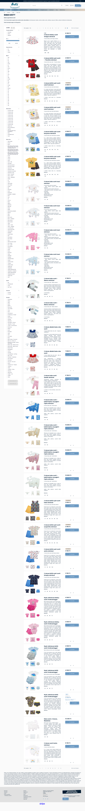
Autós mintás (10, 141)
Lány (8, 50)
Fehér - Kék (10, 161)
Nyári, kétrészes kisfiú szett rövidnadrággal (51, 647)
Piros (9, 240)
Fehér (9, 160)
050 (8, 57)
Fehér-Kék (9, 163)
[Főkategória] (4, 12)
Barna (9, 144)
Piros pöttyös (10, 246)
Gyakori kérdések (7, 794)
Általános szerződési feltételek (48, 790)
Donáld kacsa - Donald (12, 314)
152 (8, 102)
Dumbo (9, 316)
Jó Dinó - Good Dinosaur (12, 325)
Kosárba (75, 702)
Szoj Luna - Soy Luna (11, 361)
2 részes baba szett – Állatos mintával (51, 279)
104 (8, 89)
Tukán (9, 367)
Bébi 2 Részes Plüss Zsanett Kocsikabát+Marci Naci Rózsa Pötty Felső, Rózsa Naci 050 (13, 153)
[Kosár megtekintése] (78, 5)
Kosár (24, 794)
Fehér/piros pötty (11, 169)
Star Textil (9, 287)
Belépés (25, 790)
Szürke (9, 260)
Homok (9, 186)
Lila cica (9, 200)
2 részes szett (10, 113)
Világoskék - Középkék (12, 270)
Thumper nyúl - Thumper (12, 364)
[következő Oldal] (56, 28)
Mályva (9, 203)
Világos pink (10, 275)
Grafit (9, 181)
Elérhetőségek (45, 796)
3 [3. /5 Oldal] (50, 768)
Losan (9, 285)
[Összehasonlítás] (71, 53)
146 (8, 100)
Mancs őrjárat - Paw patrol (12, 339)
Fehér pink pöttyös (11, 164)
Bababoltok (16, 9)
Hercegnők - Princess (12, 322)
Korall (9, 191)
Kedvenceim (26, 795)
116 (8, 92)
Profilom (25, 793)
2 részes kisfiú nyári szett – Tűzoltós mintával (52, 59)
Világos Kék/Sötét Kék (12, 272)
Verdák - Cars (10, 373)
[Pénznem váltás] (67, 5)
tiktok (48, 799)
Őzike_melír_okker (11, 229)
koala (9, 330)
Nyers (9, 215)
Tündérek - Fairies (11, 369)
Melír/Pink (9, 204)
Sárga (9, 254)
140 (8, 99)
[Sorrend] (75, 28)
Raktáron (9, 35)
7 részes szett (10, 121)
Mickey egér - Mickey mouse (13, 344)
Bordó (9, 155)
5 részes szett (10, 118)
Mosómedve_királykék (12, 211)
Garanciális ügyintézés (24, 9)
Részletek (72, 36)
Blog (57, 9)
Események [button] (51, 9)
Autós (9, 302)
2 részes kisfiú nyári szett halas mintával (52, 501)
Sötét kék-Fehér (11, 258)
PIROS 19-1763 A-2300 (12, 241)
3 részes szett (10, 115)
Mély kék (9, 206)
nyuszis (9, 350)
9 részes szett (10, 124)
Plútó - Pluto (10, 355)
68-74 (9, 68)
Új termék (9, 32)
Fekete (9, 178)
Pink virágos (10, 238)
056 (8, 62)
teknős (9, 363)
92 (8, 83)
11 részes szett (10, 112)
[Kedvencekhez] (73, 53)
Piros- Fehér (10, 243)
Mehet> (65, 798)
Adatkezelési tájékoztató (47, 791)
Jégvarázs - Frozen (11, 323)
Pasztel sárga (10, 234)
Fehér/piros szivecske (12, 171)
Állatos (9, 300)
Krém (9, 195)
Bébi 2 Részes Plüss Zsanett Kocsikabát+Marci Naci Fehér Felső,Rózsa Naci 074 (13, 146)
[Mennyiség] (66, 703)
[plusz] (68, 702)
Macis (9, 201)
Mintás (9, 209)
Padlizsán (9, 232)
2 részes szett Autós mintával (50, 744)
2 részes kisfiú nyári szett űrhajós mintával (52, 574)
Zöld (8, 277)
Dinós (9, 311)
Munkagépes (10, 349)
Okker (9, 223)
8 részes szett (10, 122)
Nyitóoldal (5, 790)
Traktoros (9, 366)
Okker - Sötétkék (11, 226)
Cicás (9, 310)
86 (8, 80)
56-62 (9, 63)
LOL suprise (10, 336)
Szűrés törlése (12, 383)
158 (8, 103)
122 (8, 94)
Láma (9, 334)
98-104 (9, 88)
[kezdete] (9, 43)
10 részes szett (10, 110)
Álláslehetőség (62, 9)
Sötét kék (9, 255)
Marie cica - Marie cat (12, 340)
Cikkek (5, 793)
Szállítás (44, 793)
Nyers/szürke (10, 221)
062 (8, 66)
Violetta (9, 375)
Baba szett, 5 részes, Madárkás (50, 720)
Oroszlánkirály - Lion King (12, 353)
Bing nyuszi (10, 307)
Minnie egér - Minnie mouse (13, 346)
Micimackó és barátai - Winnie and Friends (13, 343)
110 (8, 91)
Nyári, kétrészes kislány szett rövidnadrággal (51, 598)
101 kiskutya (10, 299)
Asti (8, 282)
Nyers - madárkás (11, 218)
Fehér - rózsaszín (11, 174)
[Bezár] (80, 1)
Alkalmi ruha (10, 125)
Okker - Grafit (10, 224)
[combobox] (47, 5)
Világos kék (10, 266)
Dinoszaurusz (10, 313)
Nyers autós (10, 217)
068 (8, 71)
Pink (8, 235)
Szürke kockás (10, 261)
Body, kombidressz (11, 127)
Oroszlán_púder (11, 227)
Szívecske (10, 360)
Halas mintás (10, 183)
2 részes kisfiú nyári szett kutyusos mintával (52, 132)
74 (8, 72)
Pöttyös (9, 247)
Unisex (9, 52)
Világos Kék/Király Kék (12, 269)
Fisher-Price (10, 317)
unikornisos (10, 372)
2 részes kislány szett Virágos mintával (51, 35)
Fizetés (44, 792)
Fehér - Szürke (10, 175)
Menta (9, 207)
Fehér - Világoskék (11, 177)
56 (8, 60)
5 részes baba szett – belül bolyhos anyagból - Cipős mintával (52, 401)
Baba (13, 12)
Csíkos (9, 157)
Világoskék (10, 267)
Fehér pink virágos (11, 166)
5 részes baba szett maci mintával (52, 182)
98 (8, 86)
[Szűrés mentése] (12, 28)
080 (8, 77)
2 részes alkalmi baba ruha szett (52, 328)
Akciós (9, 33)
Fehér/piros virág (11, 172)
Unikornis (9, 370)
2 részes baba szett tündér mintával (50, 376)
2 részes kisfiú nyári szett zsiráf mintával (52, 84)
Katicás (9, 328)
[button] (7, 10)
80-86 (9, 79)
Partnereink (25, 797)
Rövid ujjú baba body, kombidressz (12, 131)
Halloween (10, 320)
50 (8, 59)
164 (8, 105)
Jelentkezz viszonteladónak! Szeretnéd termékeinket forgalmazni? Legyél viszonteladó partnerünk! (41, 1)
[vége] (16, 43)
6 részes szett (10, 119)
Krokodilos (10, 331)
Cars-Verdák (10, 308)
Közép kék (10, 192)
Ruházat (8, 12)
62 (8, 65)
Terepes (9, 263)
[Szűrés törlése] (14, 28)
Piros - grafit (10, 244)
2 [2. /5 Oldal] (45, 28)
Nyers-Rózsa (10, 220)
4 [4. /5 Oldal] (50, 28)
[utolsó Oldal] (58, 28)
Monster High (10, 347)
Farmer (9, 158)
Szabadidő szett (11, 134)
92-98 (9, 85)
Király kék (9, 189)
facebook (43, 799)
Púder (9, 249)
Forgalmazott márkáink (27, 796)
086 (8, 82)
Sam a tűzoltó (10, 358)
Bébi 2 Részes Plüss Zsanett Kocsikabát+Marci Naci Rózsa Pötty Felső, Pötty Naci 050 (13, 150)
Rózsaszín (9, 252)
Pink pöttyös (10, 237)
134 (8, 97)
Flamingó (9, 319)
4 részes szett (10, 116)
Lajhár (9, 333)
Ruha (9, 132)
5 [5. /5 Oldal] (52, 28)
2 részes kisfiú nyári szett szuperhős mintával (52, 526)
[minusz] (68, 703)
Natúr (9, 214)
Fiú (8, 49)
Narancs (9, 212)
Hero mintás (10, 184)
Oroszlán (9, 352)
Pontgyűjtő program (44, 9)
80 (49, 125)
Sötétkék (9, 257)
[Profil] (72, 5)
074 (8, 74)
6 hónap (9, 292)
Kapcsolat (25, 799)
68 (8, 69)
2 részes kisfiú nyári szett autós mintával (52, 550)
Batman (9, 305)
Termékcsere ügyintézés (34, 9)
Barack (9, 142)
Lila (8, 198)
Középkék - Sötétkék (12, 194)
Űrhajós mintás (10, 264)
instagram (45, 799)
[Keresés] (61, 5)
